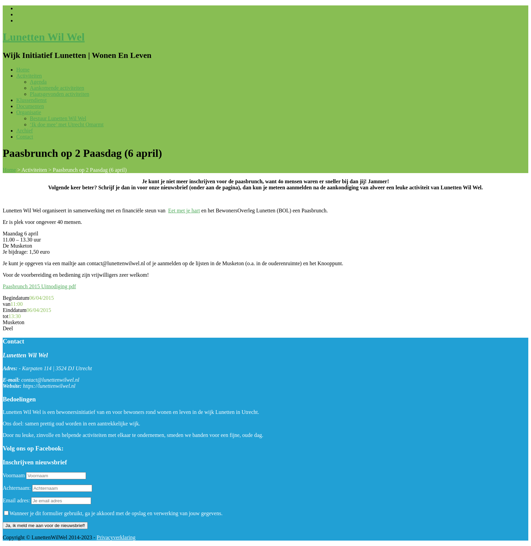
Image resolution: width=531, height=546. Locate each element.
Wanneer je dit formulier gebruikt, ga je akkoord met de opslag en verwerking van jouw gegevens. (113, 513)
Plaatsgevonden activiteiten (59, 94)
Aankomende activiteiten (57, 88)
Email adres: (17, 500)
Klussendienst (31, 100)
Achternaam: (17, 488)
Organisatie (28, 112)
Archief (24, 130)
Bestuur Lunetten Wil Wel (58, 118)
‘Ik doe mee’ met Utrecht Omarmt (67, 124)
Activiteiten (29, 76)
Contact (24, 137)
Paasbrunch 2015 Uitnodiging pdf (39, 286)
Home (22, 69)
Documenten (30, 106)
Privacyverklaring (116, 537)
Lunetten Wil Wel (44, 37)
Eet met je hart (184, 210)
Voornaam (14, 475)
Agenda (38, 82)
